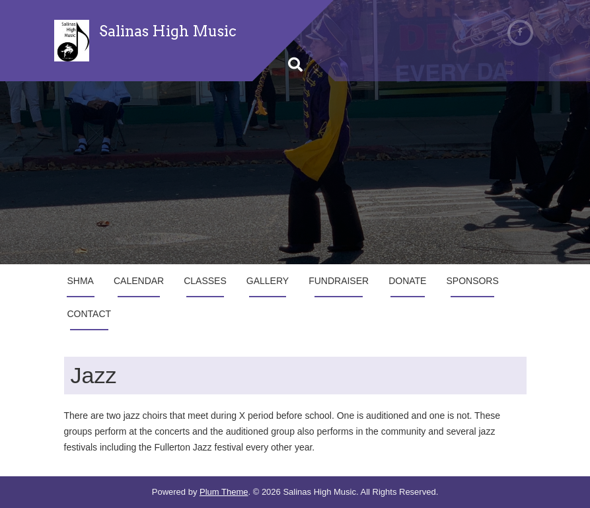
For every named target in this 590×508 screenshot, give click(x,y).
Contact (89, 313)
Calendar (139, 280)
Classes (205, 280)
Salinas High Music (168, 31)
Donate (407, 280)
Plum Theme (224, 492)
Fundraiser (339, 280)
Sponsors (472, 280)
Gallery (267, 280)
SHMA (80, 280)
